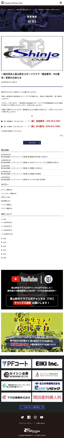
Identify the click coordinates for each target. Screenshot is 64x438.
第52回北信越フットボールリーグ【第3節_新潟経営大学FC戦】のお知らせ (24, 157)
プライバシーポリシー (26, 423)
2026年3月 (6, 226)
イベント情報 (5, 205)
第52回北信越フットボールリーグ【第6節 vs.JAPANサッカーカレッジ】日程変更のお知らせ (30, 162)
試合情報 (4, 201)
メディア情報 (5, 208)
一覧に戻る (32, 143)
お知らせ (4, 197)
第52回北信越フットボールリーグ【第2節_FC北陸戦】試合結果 (21, 174)
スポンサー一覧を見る (32, 407)
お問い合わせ (41, 423)
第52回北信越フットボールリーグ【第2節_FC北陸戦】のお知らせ (21, 168)
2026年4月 (6, 222)
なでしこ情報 (5, 190)
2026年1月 (6, 234)
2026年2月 (6, 230)
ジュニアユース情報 (7, 193)
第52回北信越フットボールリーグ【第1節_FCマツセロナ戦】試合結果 (23, 179)
